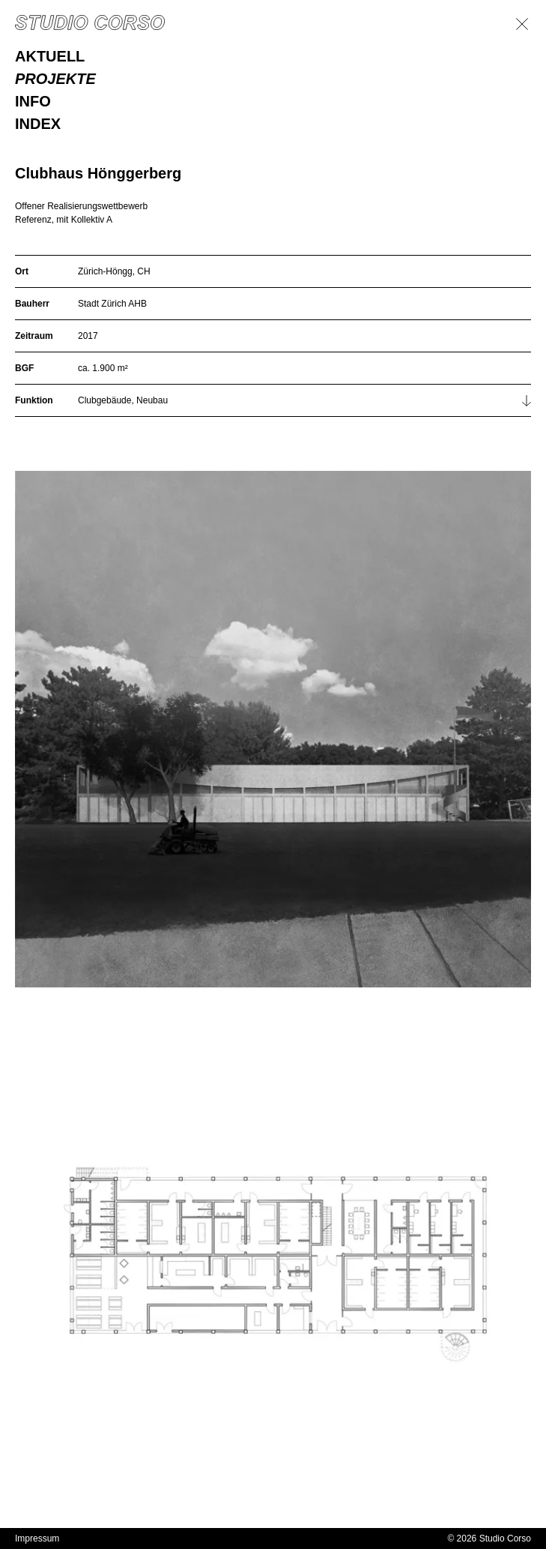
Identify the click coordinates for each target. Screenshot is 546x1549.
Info (33, 101)
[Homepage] (90, 22)
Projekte (55, 78)
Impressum (37, 1538)
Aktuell (50, 56)
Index (38, 123)
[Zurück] (522, 24)
